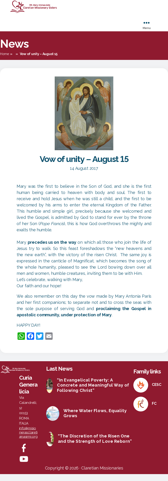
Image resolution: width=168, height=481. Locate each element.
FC (154, 410)
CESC (156, 391)
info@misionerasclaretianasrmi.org (28, 439)
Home (4, 61)
